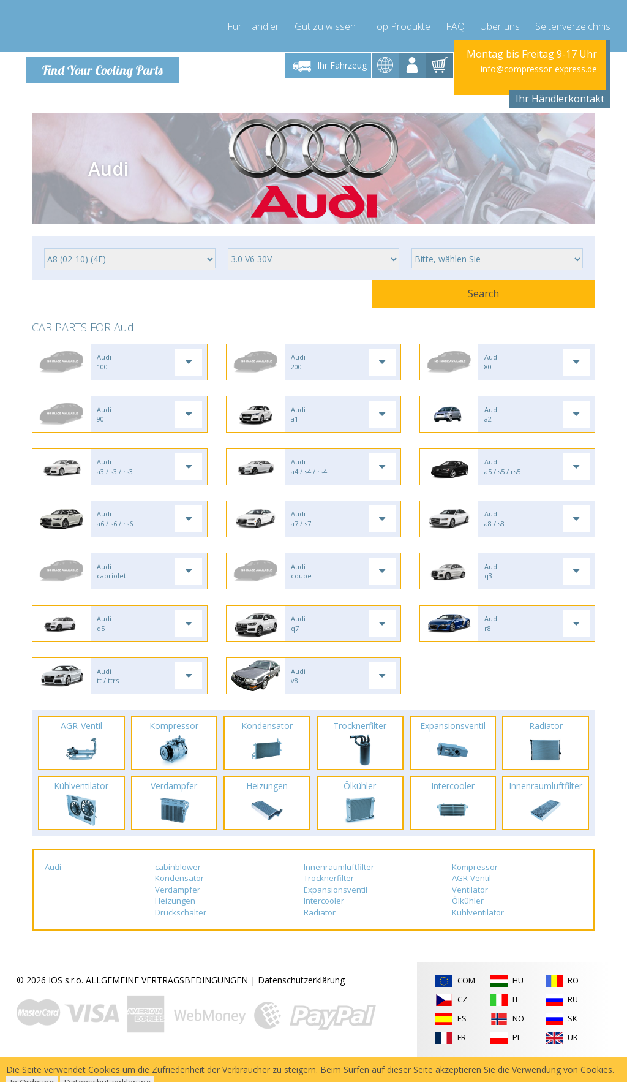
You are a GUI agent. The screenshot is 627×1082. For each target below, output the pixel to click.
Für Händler (253, 24)
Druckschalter (180, 931)
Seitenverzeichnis (572, 24)
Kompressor (475, 886)
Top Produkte (400, 24)
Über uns (500, 24)
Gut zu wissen (325, 24)
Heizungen (175, 920)
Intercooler (324, 920)
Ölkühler (468, 920)
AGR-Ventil (471, 897)
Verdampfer (177, 909)
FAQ (455, 24)
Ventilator (470, 909)
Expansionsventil (335, 909)
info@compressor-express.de (539, 69)
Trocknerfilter (329, 897)
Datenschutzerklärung (301, 999)
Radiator (320, 931)
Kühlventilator (478, 931)
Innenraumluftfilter (339, 886)
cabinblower (178, 886)
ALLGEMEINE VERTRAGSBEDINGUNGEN (167, 999)
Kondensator (179, 897)
